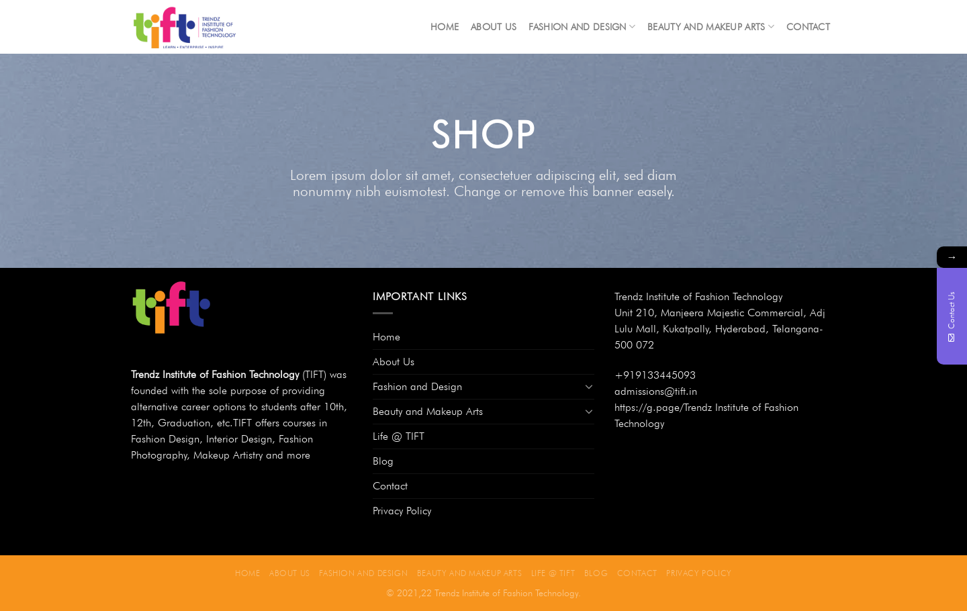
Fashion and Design (581, 26)
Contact (808, 26)
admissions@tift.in (655, 391)
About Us (493, 26)
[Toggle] (589, 386)
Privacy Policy (402, 510)
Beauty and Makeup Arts (710, 26)
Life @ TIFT (398, 436)
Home (444, 26)
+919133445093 (655, 375)
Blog (383, 461)
